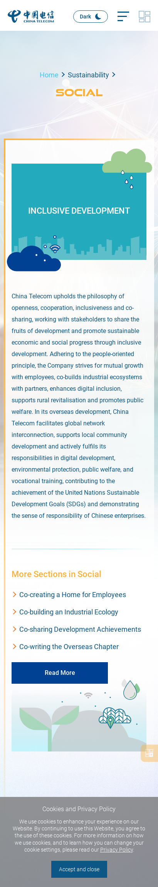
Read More (60, 672)
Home (49, 75)
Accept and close (79, 869)
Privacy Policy (116, 850)
